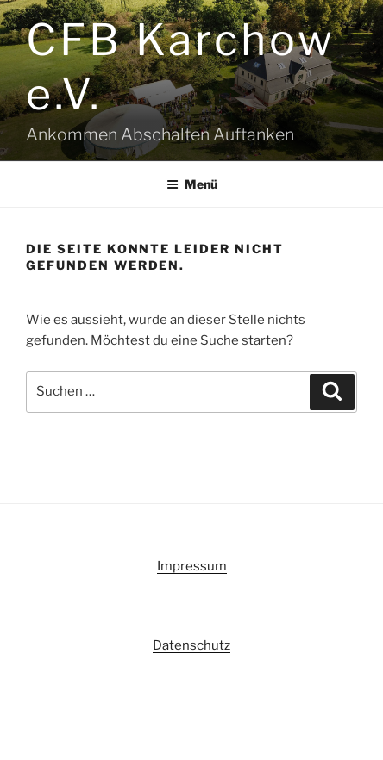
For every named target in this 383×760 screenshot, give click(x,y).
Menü (191, 184)
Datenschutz (191, 645)
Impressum (192, 566)
